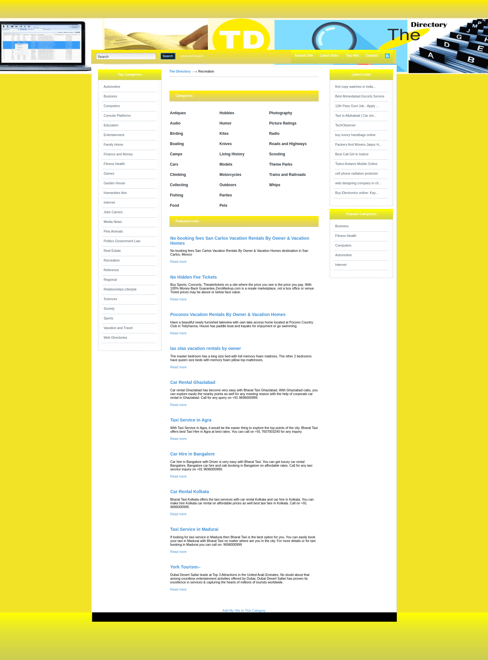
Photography (280, 113)
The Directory (180, 71)
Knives (225, 144)
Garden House (114, 183)
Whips (274, 185)
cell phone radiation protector (356, 173)
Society (109, 308)
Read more (178, 261)
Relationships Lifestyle (120, 289)
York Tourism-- (185, 566)
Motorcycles (230, 174)
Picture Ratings (283, 123)
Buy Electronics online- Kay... (356, 193)
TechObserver (345, 125)
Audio (175, 123)
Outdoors (227, 185)
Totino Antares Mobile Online (356, 164)
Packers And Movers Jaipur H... (358, 144)
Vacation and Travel (118, 328)
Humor (225, 123)
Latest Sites (329, 55)
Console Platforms (117, 115)
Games (109, 173)
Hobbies (226, 113)
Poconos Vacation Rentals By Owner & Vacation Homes (227, 314)
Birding (176, 133)
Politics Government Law (122, 241)
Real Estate (112, 250)
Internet (109, 202)
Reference (111, 270)
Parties (225, 195)
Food (174, 205)
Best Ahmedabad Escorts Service (359, 96)
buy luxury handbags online (355, 135)
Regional (110, 279)
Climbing (178, 174)
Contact (372, 55)
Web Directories (115, 337)
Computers (112, 106)
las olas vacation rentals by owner (205, 348)
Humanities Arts (115, 193)
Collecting (179, 185)
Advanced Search (191, 56)
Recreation (112, 260)
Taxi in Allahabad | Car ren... (356, 115)
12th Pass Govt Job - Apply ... (357, 106)
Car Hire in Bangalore (192, 453)
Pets (223, 205)
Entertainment (114, 135)
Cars (174, 164)
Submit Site (304, 55)
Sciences (110, 299)
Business (110, 96)
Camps (176, 154)
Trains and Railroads (287, 174)
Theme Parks (281, 164)
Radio (274, 133)
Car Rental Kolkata (189, 491)
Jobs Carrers (113, 212)
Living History (231, 154)
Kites (223, 133)
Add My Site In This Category (244, 610)
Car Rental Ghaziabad (192, 382)
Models (225, 164)
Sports (108, 318)
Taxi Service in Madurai (194, 529)
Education (111, 125)
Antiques (178, 113)
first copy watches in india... (355, 86)
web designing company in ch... (358, 183)
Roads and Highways (288, 144)
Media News (113, 222)
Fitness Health (114, 164)
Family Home (113, 144)
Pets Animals (113, 231)
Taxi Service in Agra (190, 419)
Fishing (176, 195)
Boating (177, 144)
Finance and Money (118, 154)
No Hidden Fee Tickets (193, 277)
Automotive (112, 86)
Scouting (277, 154)
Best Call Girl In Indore (351, 154)
